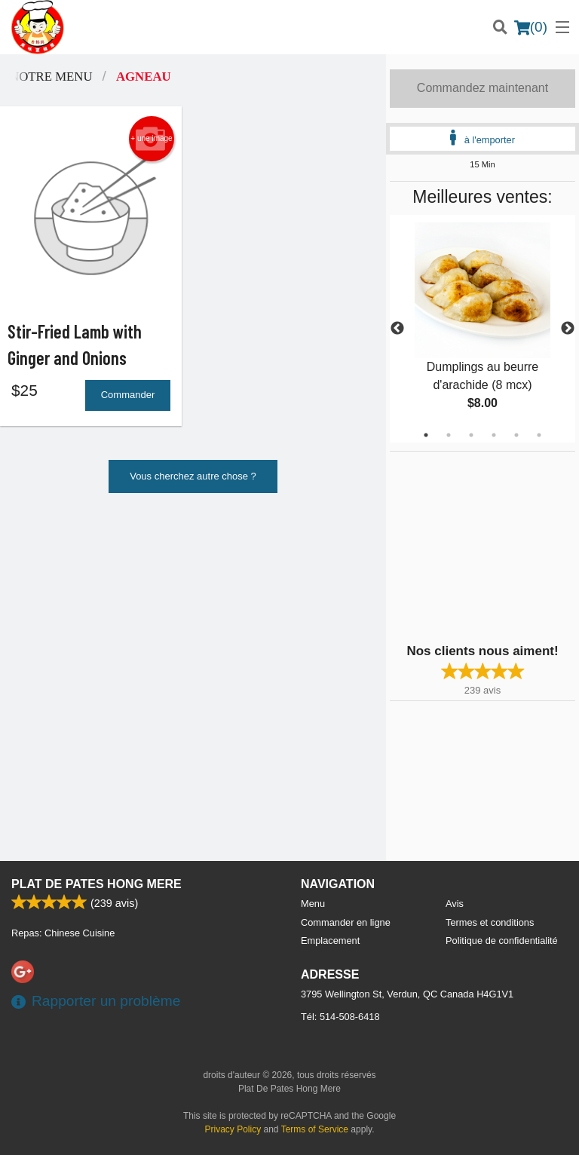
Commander (128, 396)
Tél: (340, 1016)
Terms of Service (314, 1129)
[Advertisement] (484, 546)
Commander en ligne (346, 922)
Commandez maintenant (482, 87)
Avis (455, 903)
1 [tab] (425, 435)
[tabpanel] (482, 329)
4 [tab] (493, 435)
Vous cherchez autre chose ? (193, 477)
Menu (313, 903)
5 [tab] (516, 435)
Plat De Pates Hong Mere (96, 884)
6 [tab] (539, 435)
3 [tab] (471, 435)
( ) (530, 27)
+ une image (151, 138)
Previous (397, 328)
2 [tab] (448, 435)
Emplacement (330, 940)
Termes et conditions (490, 922)
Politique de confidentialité (502, 940)
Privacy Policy (233, 1129)
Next (567, 328)
